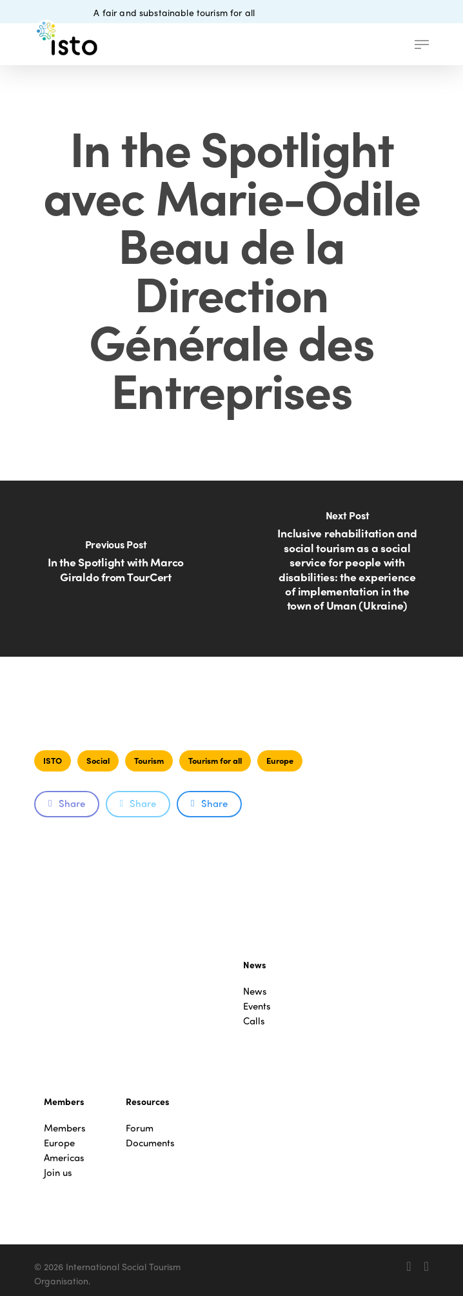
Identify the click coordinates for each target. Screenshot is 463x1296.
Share (66, 803)
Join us (58, 1172)
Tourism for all (215, 760)
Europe (279, 760)
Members (65, 1128)
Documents (150, 1143)
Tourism (149, 760)
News (255, 991)
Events (257, 1006)
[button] (422, 44)
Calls (254, 1021)
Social (98, 760)
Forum (139, 1128)
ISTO (52, 760)
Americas (64, 1157)
